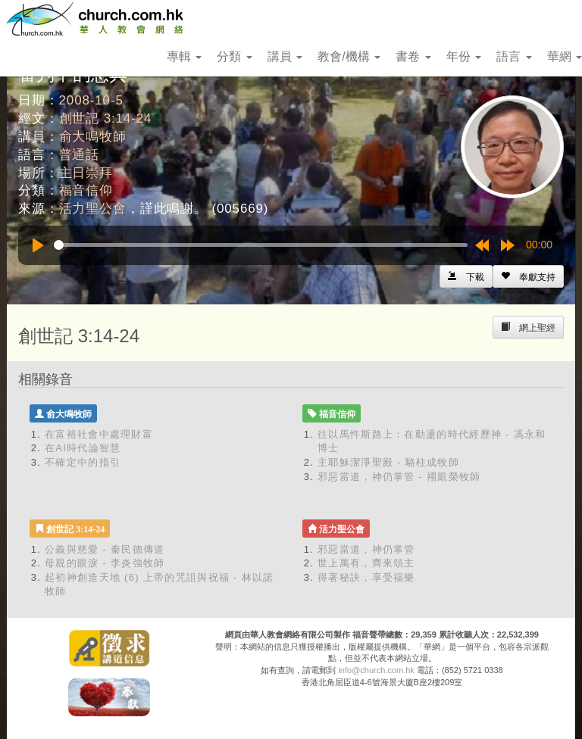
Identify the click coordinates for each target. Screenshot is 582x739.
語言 (513, 56)
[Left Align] (528, 276)
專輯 (184, 56)
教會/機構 (349, 56)
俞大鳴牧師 (93, 136)
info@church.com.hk (376, 670)
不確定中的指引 (82, 462)
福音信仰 (86, 190)
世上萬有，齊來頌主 (366, 563)
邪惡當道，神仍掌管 (366, 549)
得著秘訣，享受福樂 (366, 577)
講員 (285, 56)
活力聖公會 (93, 208)
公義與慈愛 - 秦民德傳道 (104, 549)
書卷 (413, 56)
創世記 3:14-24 (105, 118)
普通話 (79, 155)
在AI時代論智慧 (83, 448)
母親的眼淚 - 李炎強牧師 (104, 563)
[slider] (261, 245)
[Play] (38, 245)
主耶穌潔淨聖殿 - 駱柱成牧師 (388, 462)
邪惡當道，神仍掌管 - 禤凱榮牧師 (399, 476)
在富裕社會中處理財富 (99, 434)
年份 (463, 56)
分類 (234, 56)
